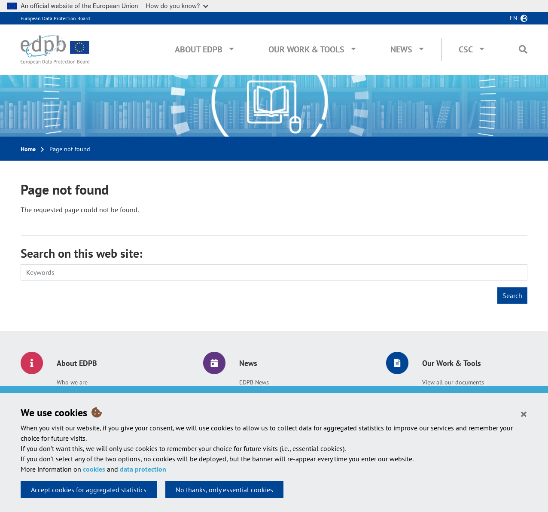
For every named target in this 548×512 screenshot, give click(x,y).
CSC (466, 49)
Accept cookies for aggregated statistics (88, 489)
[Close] (523, 414)
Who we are (72, 382)
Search (512, 295)
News (401, 49)
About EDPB (198, 49)
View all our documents (453, 382)
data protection (143, 469)
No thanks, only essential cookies (224, 489)
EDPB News (254, 382)
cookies (94, 469)
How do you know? (177, 5)
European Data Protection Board (55, 18)
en (513, 18)
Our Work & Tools (306, 49)
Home (28, 149)
